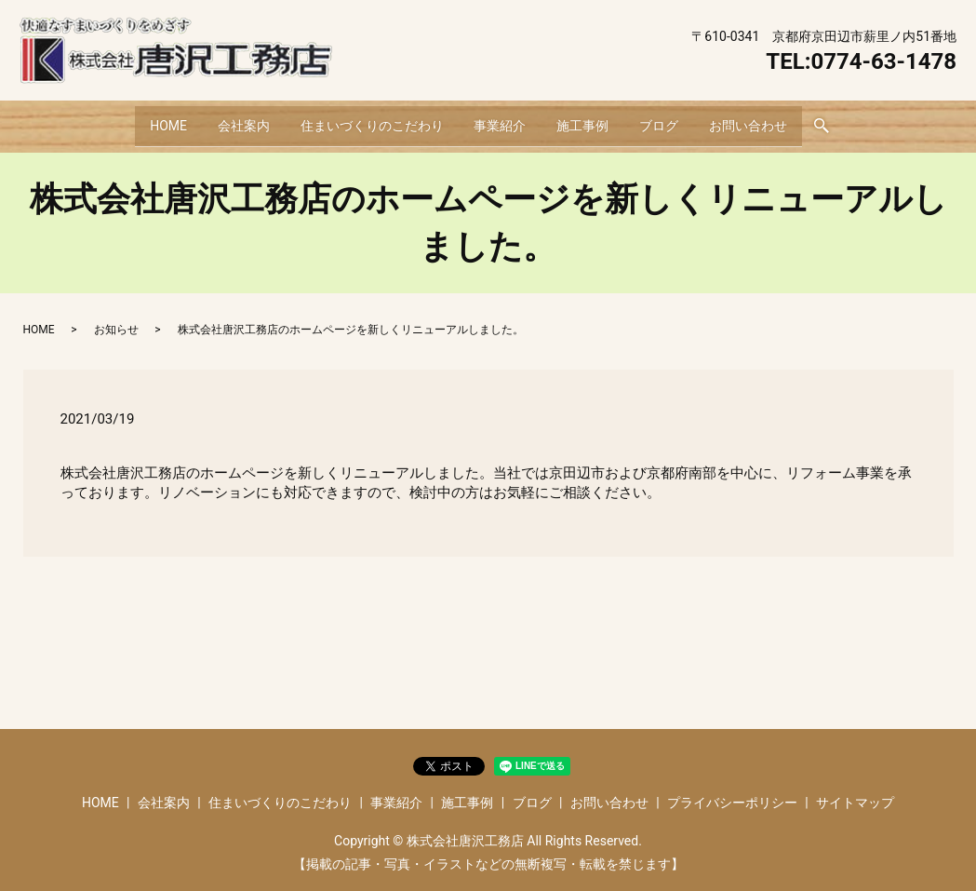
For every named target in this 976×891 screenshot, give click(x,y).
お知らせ (116, 318)
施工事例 (591, 119)
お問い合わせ (773, 119)
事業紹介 (500, 119)
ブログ (675, 119)
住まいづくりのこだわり (363, 119)
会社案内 (226, 119)
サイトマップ (855, 790)
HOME (143, 119)
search (851, 121)
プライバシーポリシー (732, 790)
